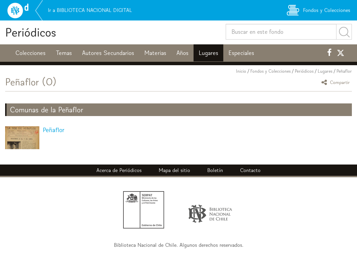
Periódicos (30, 32)
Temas (64, 53)
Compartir (336, 82)
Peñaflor (344, 71)
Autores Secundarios (108, 53)
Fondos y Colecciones (270, 71)
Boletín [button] (215, 170)
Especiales (241, 53)
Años (182, 53)
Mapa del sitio (174, 170)
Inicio (241, 71)
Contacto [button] (250, 170)
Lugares (208, 53)
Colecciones (30, 53)
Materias (155, 53)
